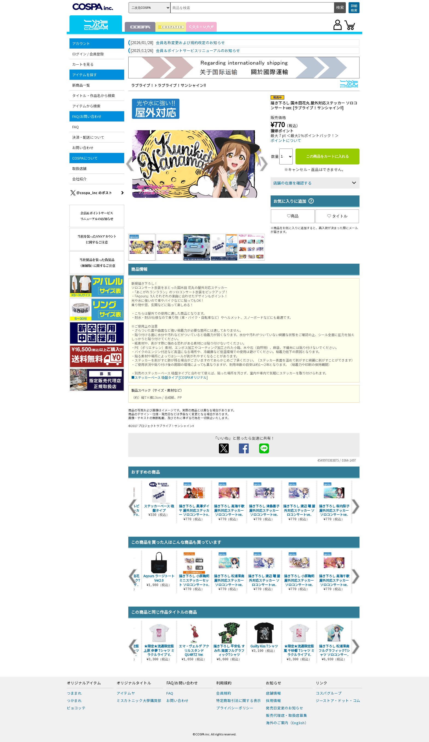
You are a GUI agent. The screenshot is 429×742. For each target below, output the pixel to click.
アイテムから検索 (86, 106)
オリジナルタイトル (134, 683)
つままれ (74, 693)
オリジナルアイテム (84, 683)
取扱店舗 (79, 168)
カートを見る (83, 64)
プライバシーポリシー (235, 707)
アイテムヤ (126, 693)
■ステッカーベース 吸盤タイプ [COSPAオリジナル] (169, 377)
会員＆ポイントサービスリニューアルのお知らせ (198, 50)
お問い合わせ (83, 147)
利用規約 (223, 683)
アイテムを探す (84, 74)
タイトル (337, 216)
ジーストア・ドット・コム (338, 700)
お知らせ (273, 683)
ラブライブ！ (142, 85)
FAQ (75, 126)
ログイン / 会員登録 (88, 53)
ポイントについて (286, 140)
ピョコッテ (76, 707)
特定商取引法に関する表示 (238, 700)
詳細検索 (354, 7)
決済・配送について (88, 137)
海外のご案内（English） (287, 722)
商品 (292, 216)
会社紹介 (79, 178)
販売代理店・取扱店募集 (286, 715)
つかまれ (74, 700)
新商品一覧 (81, 85)
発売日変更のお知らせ (284, 707)
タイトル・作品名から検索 (93, 95)
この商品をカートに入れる (327, 156)
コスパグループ (329, 693)
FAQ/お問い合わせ (87, 116)
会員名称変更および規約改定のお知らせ (190, 42)
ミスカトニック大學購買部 (139, 700)
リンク (321, 683)
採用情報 (273, 700)
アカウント (81, 43)
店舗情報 (273, 693)
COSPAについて (85, 158)
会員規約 (223, 693)
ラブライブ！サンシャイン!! (182, 85)
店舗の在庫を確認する (292, 183)
